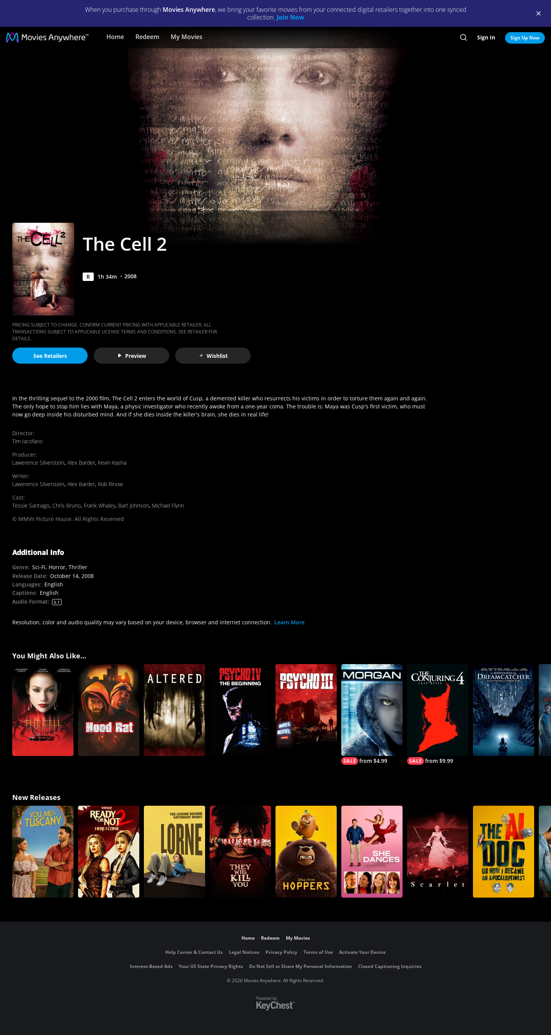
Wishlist (213, 355)
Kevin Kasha (112, 462)
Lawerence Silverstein (38, 462)
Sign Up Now (525, 37)
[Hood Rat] (108, 710)
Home (115, 37)
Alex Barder (81, 462)
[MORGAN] (372, 714)
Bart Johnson (133, 505)
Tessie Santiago (30, 505)
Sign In (486, 37)
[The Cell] (42, 710)
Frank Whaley (99, 505)
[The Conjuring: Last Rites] (437, 714)
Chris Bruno (66, 505)
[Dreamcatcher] (503, 710)
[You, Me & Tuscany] (42, 852)
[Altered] (174, 710)
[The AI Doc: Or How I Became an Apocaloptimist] (503, 852)
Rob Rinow (110, 484)
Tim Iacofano (27, 441)
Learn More (289, 622)
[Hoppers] (306, 852)
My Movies (186, 37)
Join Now (290, 17)
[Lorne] (174, 852)
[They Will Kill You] (240, 852)
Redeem (147, 37)
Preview (131, 355)
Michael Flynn (168, 505)
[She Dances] (372, 852)
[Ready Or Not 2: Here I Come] (108, 852)
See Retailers (50, 355)
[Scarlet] (437, 852)
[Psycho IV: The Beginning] (240, 710)
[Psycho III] (306, 710)
